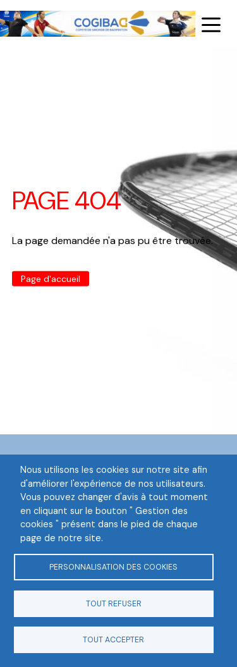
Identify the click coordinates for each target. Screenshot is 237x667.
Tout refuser (114, 604)
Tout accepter (113, 640)
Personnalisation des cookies (113, 567)
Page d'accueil (50, 279)
